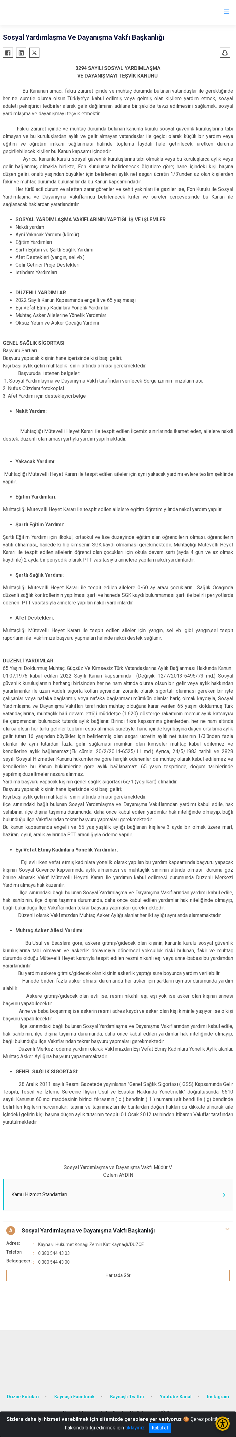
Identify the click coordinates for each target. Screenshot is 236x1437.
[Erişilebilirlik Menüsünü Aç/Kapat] (222, 1424)
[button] (118, 1230)
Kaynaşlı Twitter (127, 1396)
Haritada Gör (118, 1275)
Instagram (218, 1396)
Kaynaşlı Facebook (74, 1396)
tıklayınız (135, 1428)
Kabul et (160, 1427)
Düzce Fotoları (23, 1396)
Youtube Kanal (176, 1396)
